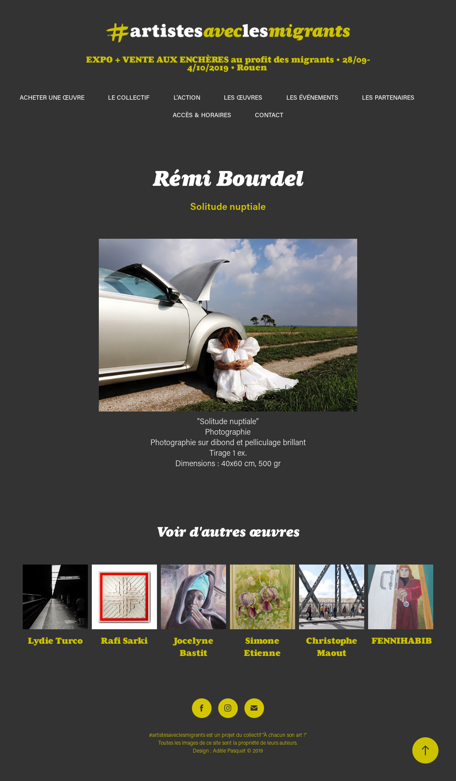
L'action (187, 97)
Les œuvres (243, 97)
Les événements (312, 97)
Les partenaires (388, 97)
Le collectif (129, 97)
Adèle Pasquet (229, 750)
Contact (269, 115)
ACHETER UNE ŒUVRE (52, 97)
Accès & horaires (202, 115)
